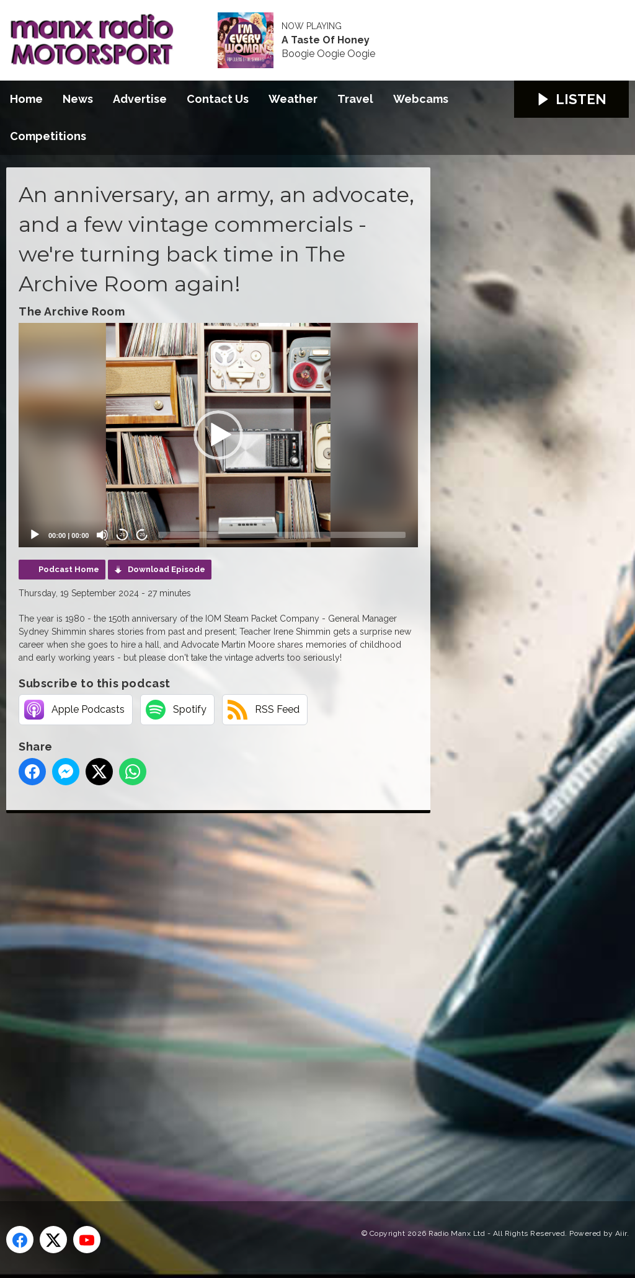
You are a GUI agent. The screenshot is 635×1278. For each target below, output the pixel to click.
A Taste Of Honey (326, 40)
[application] (218, 435)
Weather (293, 98)
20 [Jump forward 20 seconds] (142, 534)
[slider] (282, 535)
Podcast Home (68, 569)
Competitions (48, 136)
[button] (218, 435)
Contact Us (218, 98)
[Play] (35, 535)
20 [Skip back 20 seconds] (122, 534)
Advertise (140, 98)
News (78, 98)
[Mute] (102, 535)
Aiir (621, 1233)
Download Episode (166, 569)
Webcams (420, 98)
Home (26, 98)
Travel (355, 98)
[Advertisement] (238, 993)
